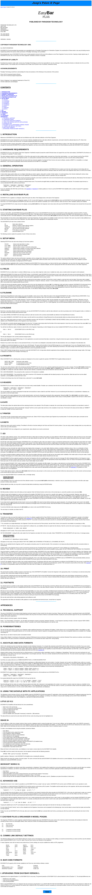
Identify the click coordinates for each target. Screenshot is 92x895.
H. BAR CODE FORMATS (8, 127)
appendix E (73, 467)
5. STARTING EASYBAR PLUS (8, 97)
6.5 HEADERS (5, 105)
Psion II (4, 7)
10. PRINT (3, 114)
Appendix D (35, 188)
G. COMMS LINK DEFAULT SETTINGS (11, 126)
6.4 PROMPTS (5, 103)
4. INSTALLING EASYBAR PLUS (9, 95)
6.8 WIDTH (4, 109)
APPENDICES (4, 116)
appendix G (29, 518)
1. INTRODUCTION (5, 92)
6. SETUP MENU (5, 98)
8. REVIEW (3, 111)
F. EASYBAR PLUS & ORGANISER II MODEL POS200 (15, 124)
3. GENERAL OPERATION (7, 94)
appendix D (41, 650)
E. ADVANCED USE (7, 123)
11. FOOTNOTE (4, 115)
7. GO (2, 110)
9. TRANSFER (4, 113)
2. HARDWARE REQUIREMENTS (9, 93)
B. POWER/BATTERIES (8, 119)
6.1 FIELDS (5, 99)
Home (2, 7)
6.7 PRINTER (5, 107)
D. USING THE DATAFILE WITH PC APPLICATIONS (15, 122)
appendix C (29, 188)
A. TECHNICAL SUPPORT (8, 118)
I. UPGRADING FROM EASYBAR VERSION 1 (13, 128)
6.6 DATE (4, 106)
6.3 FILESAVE (5, 102)
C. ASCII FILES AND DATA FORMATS (11, 120)
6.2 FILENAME (5, 101)
